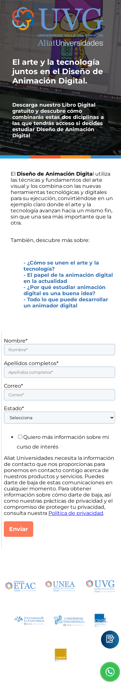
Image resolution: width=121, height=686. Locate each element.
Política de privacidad (75, 513)
